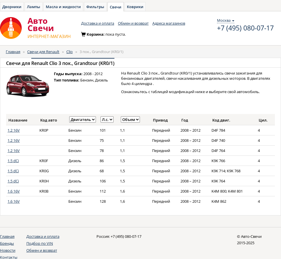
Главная (13, 51)
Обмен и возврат (133, 23)
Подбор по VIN (39, 243)
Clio (69, 51)
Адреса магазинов (168, 23)
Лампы (33, 6)
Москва (225, 20)
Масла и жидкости (63, 6)
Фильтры (95, 6)
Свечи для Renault (43, 51)
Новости (7, 250)
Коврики (135, 6)
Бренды (7, 243)
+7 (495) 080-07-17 (245, 28)
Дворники (11, 6)
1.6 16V (14, 191)
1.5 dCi (13, 160)
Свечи (115, 7)
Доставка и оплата (97, 23)
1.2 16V (14, 130)
